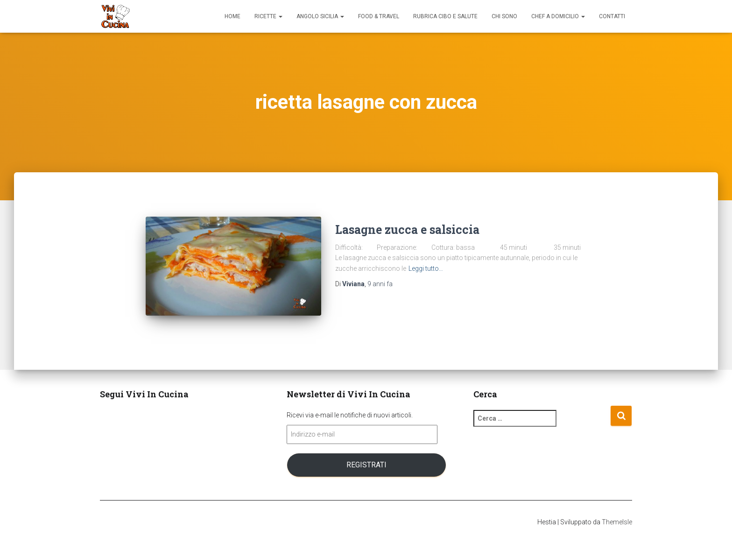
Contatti (612, 16)
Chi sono (504, 16)
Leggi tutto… (425, 268)
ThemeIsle (617, 522)
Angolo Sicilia (320, 16)
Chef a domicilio (558, 16)
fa (380, 284)
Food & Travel (378, 16)
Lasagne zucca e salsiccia (407, 229)
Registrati (366, 464)
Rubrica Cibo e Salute (445, 16)
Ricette (268, 16)
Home (232, 16)
